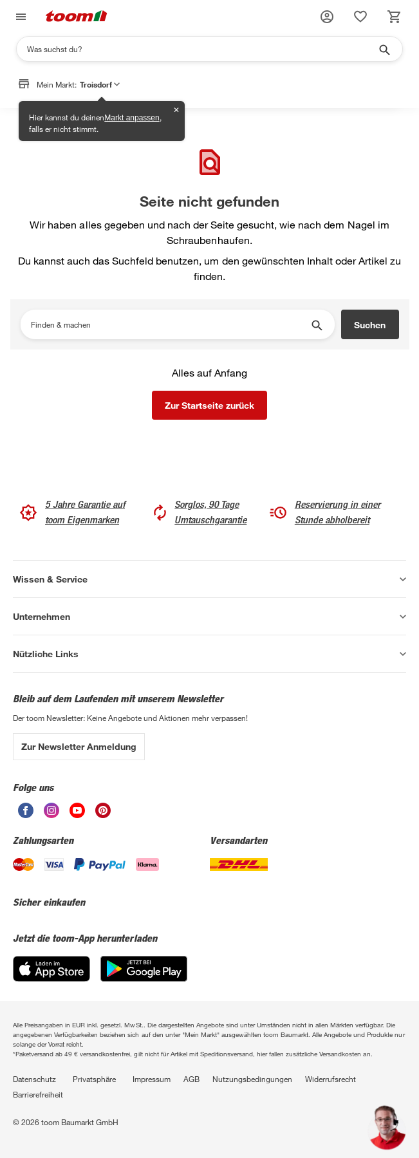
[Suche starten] (383, 49)
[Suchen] (201, 49)
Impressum (152, 1079)
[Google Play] (143, 978)
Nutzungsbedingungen (252, 1079)
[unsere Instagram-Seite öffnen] (51, 814)
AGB (191, 1079)
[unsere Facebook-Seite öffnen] (25, 814)
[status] (360, 16)
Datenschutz (34, 1079)
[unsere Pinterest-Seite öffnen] (103, 814)
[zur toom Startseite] (76, 17)
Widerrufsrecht (330, 1079)
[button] (327, 16)
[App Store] (51, 978)
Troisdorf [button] (100, 86)
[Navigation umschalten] (19, 17)
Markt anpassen (131, 117)
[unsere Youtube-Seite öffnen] (77, 814)
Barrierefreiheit (38, 1094)
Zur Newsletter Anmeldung (78, 746)
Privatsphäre (94, 1079)
